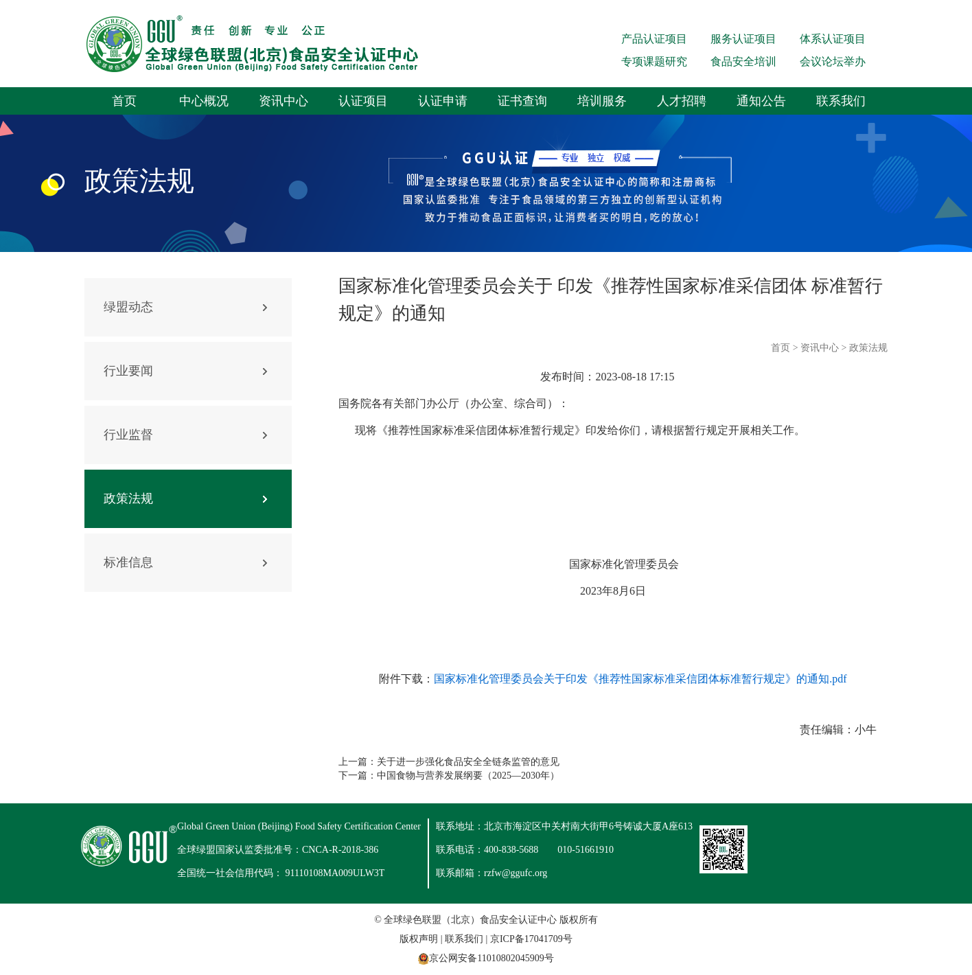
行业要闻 (128, 371)
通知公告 (761, 101)
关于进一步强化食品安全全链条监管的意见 (468, 762)
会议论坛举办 (833, 61)
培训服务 (602, 101)
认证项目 (363, 101)
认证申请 (442, 101)
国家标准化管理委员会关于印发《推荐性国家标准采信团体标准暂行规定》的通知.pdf (640, 679)
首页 (124, 101)
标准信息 (128, 562)
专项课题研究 (654, 61)
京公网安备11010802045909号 (491, 958)
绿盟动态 (128, 307)
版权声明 (419, 939)
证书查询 (522, 101)
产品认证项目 (654, 39)
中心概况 (204, 101)
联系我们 (841, 101)
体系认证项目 (833, 39)
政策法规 (128, 498)
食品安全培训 (743, 61)
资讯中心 (283, 101)
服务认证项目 (743, 39)
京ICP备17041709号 (531, 939)
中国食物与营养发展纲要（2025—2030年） (468, 775)
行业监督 (128, 434)
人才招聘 (681, 101)
